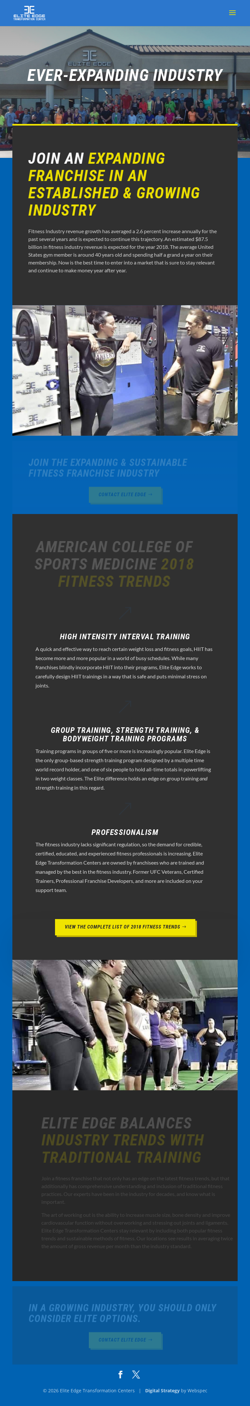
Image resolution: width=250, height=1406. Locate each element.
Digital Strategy (162, 1390)
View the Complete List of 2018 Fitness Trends (122, 927)
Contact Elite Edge (122, 495)
